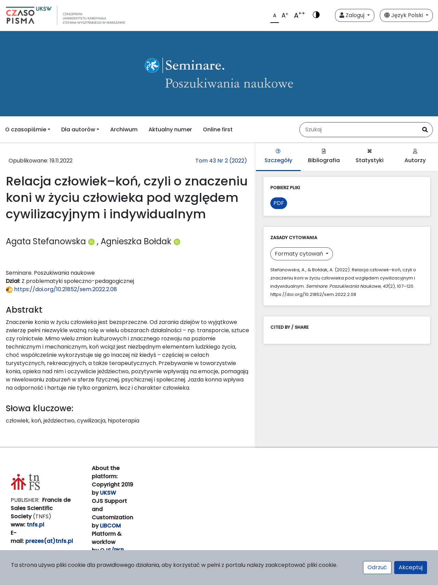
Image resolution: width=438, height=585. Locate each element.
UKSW (108, 493)
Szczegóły (278, 156)
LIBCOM (110, 526)
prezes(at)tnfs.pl (49, 541)
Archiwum (124, 129)
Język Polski (404, 15)
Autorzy (415, 156)
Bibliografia (324, 156)
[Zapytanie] (358, 129)
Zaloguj (352, 15)
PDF (278, 203)
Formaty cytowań (299, 254)
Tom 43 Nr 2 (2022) (221, 161)
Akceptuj (411, 567)
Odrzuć (377, 567)
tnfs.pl (35, 525)
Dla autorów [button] (78, 129)
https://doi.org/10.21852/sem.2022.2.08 (61, 289)
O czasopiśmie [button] (25, 129)
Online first (218, 129)
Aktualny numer (170, 129)
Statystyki (370, 156)
